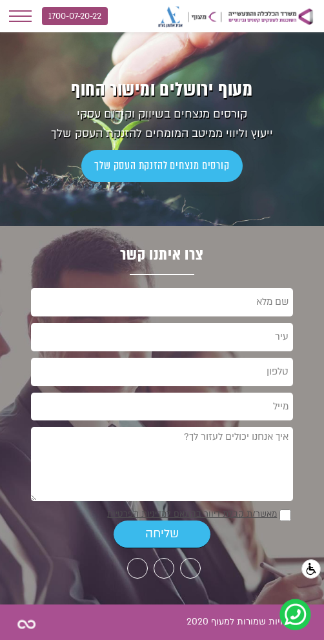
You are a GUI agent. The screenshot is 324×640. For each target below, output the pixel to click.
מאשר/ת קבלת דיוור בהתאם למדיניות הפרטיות (192, 514)
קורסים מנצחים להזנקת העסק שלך (161, 166)
